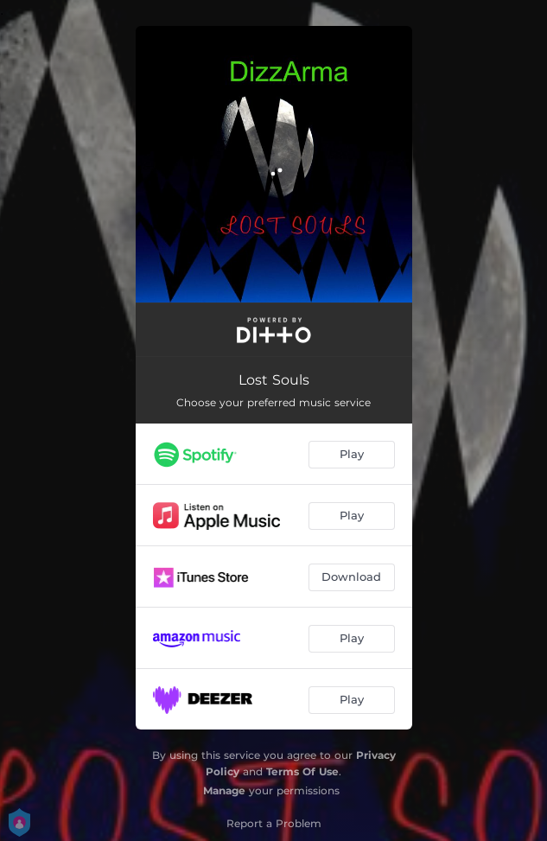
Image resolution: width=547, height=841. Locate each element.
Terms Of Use (302, 771)
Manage (224, 790)
